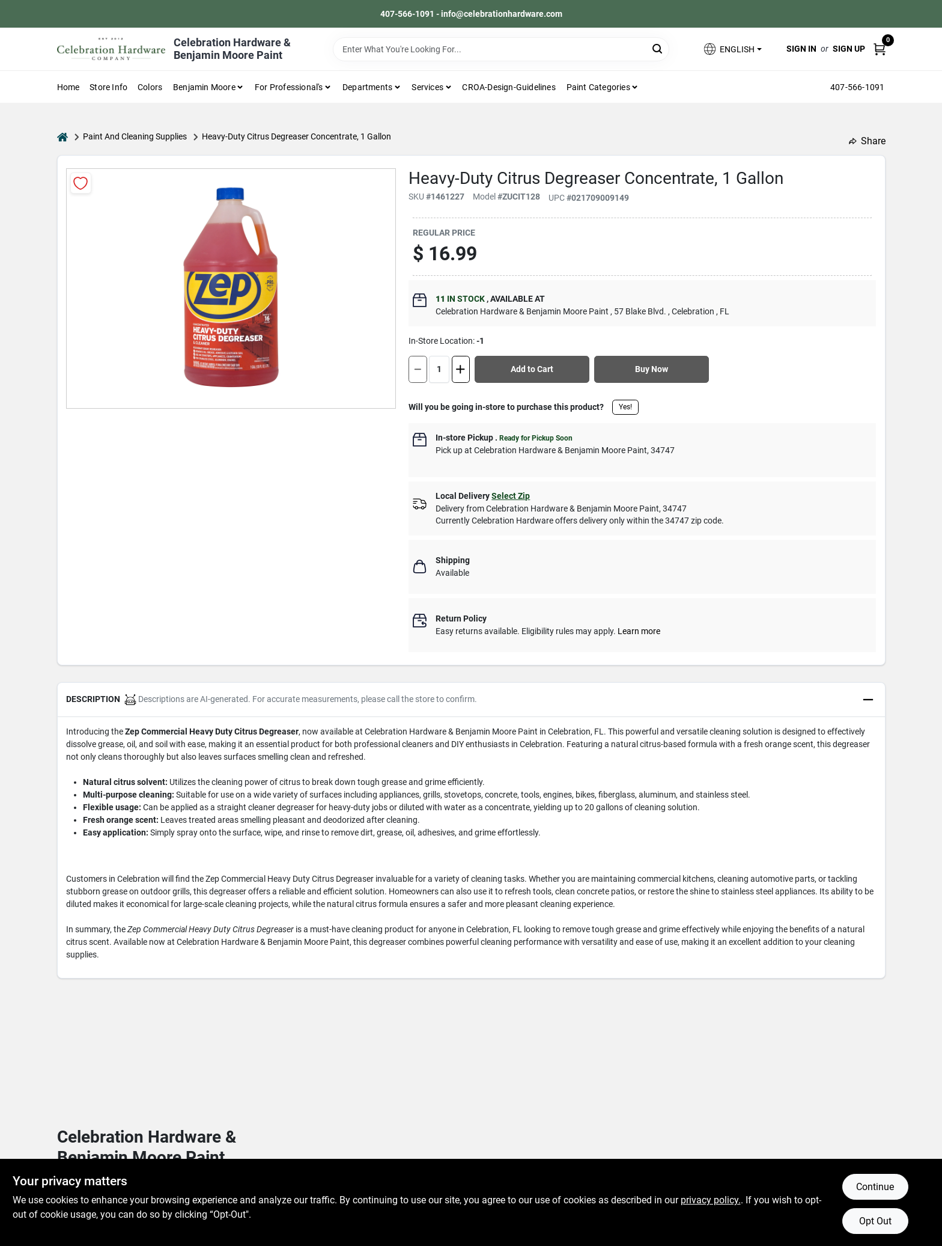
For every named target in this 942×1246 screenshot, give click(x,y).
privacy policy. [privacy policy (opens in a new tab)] (711, 1200)
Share (867, 141)
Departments (367, 87)
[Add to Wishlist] (80, 183)
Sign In (801, 48)
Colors (150, 87)
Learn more (639, 631)
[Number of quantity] (439, 369)
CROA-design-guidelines (508, 87)
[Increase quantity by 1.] (461, 369)
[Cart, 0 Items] (880, 49)
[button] (731, 49)
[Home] (62, 136)
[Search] (658, 48)
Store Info (108, 87)
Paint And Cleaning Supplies (135, 136)
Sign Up (849, 48)
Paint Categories (598, 87)
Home (68, 87)
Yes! (625, 407)
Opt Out (875, 1221)
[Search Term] (501, 49)
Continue (875, 1187)
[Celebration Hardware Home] (111, 49)
